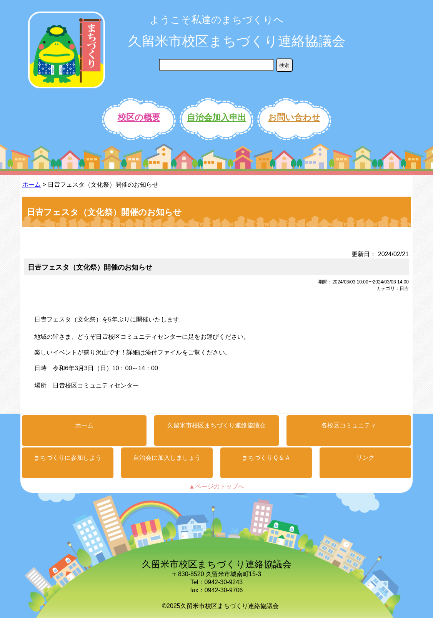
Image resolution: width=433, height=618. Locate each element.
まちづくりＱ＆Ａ (266, 457)
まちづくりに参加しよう (68, 457)
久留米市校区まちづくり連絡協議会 (236, 40)
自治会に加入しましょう (167, 457)
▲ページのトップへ (216, 486)
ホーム (31, 184)
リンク (365, 457)
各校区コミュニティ (348, 425)
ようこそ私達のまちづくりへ (217, 19)
